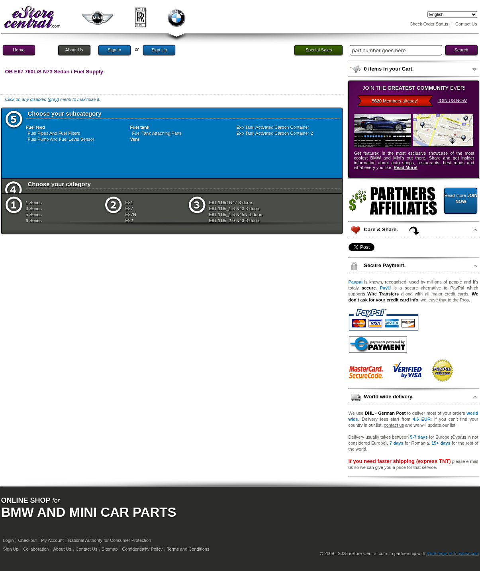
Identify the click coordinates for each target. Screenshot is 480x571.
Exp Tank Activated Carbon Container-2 (275, 133)
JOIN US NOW (452, 100)
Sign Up (159, 49)
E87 (129, 208)
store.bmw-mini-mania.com (452, 553)
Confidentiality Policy (142, 549)
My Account (52, 540)
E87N (131, 214)
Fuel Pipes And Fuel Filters (54, 133)
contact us (394, 425)
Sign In (114, 49)
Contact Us (466, 24)
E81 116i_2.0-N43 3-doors (235, 220)
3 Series (34, 208)
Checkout (27, 540)
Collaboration (36, 549)
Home (18, 49)
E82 (129, 220)
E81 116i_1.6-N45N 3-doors (236, 214)
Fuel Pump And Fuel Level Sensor (61, 139)
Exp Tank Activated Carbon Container (273, 127)
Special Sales (319, 49)
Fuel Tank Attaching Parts (157, 133)
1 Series (34, 202)
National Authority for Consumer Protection (109, 540)
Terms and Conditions (188, 549)
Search (461, 49)
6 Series (34, 220)
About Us (74, 49)
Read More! (405, 167)
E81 (129, 202)
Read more (460, 198)
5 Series (34, 214)
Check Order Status (428, 24)
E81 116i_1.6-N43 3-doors (235, 208)
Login (8, 540)
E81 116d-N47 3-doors (231, 202)
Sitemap (110, 549)
